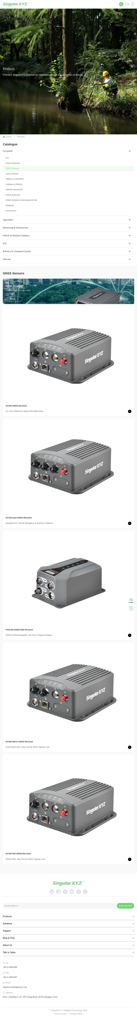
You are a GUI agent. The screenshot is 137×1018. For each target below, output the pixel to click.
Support (7, 931)
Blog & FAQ (9, 938)
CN (127, 4)
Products (21, 137)
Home (7, 137)
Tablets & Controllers (15, 179)
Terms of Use (60, 1014)
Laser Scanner (12, 174)
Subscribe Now (125, 906)
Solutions (7, 924)
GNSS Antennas (13, 195)
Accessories (11, 211)
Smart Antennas (13, 163)
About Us (7, 945)
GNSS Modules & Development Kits (21, 200)
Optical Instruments (14, 189)
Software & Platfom (14, 184)
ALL (7, 158)
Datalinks (10, 205)
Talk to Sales (9, 952)
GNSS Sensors (12, 168)
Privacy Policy (76, 1014)
